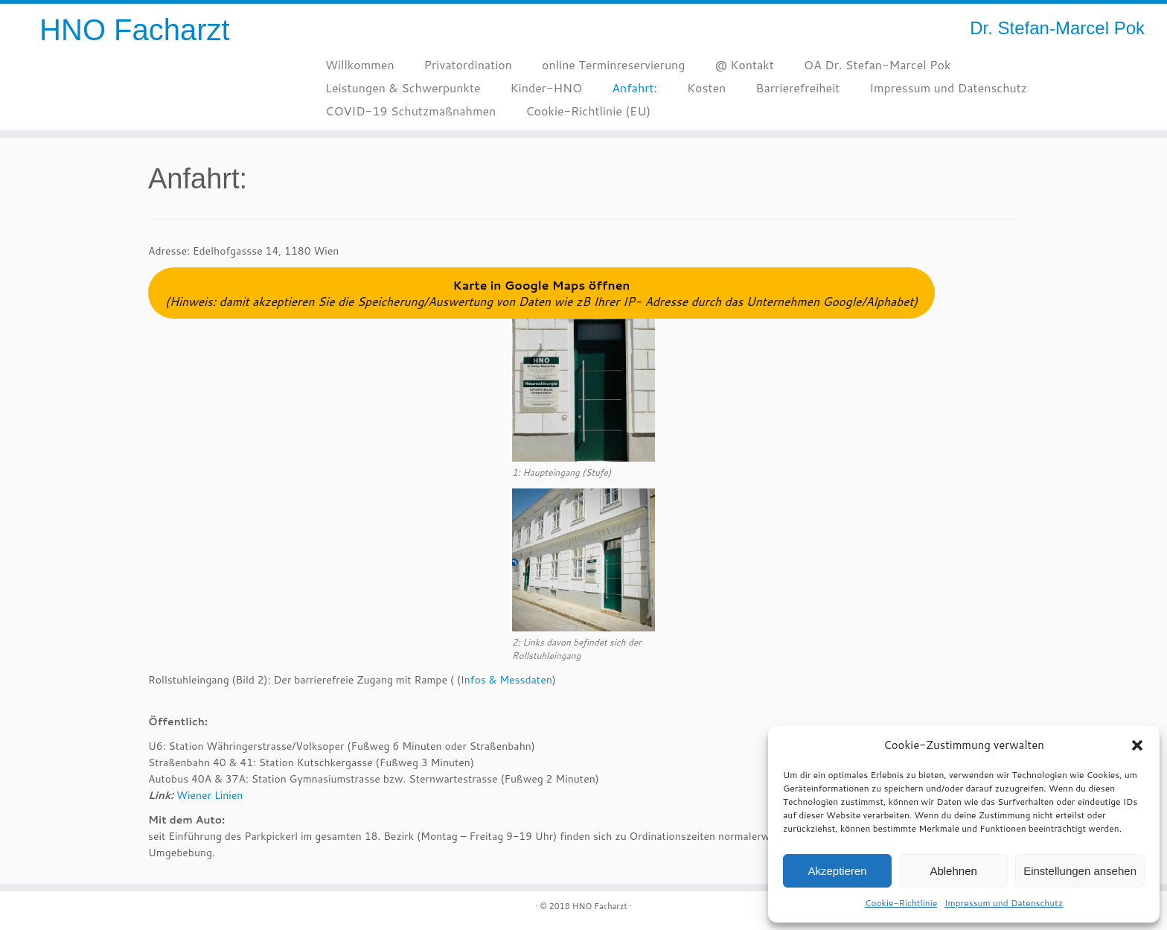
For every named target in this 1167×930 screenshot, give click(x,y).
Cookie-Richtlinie (901, 902)
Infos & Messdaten (506, 679)
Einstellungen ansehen (1079, 870)
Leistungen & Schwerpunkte (403, 87)
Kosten (706, 87)
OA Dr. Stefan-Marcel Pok (877, 64)
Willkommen (359, 64)
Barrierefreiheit (797, 87)
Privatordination (468, 64)
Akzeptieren (837, 870)
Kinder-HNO (547, 87)
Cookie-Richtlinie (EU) (587, 110)
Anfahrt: (634, 87)
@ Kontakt (743, 64)
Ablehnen (953, 870)
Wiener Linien (209, 795)
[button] (1137, 745)
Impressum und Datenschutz (1003, 902)
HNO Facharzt (134, 29)
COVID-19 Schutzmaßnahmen (410, 110)
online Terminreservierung (613, 64)
